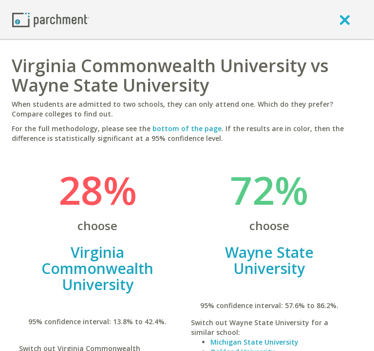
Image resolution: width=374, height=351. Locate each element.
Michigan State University (254, 342)
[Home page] (50, 19)
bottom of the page (187, 128)
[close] (345, 19)
